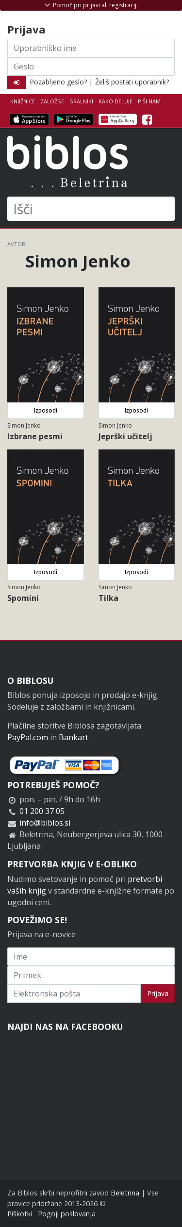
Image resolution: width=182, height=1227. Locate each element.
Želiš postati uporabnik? (132, 81)
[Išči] (91, 209)
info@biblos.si (44, 822)
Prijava (157, 993)
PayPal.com (27, 737)
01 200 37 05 (42, 811)
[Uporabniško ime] (91, 48)
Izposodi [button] (45, 410)
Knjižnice (22, 101)
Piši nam (149, 101)
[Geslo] (91, 66)
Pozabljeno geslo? (58, 81)
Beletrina (125, 1192)
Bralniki (81, 101)
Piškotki (19, 1213)
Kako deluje (115, 101)
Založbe (52, 101)
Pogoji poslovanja (67, 1213)
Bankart (73, 737)
